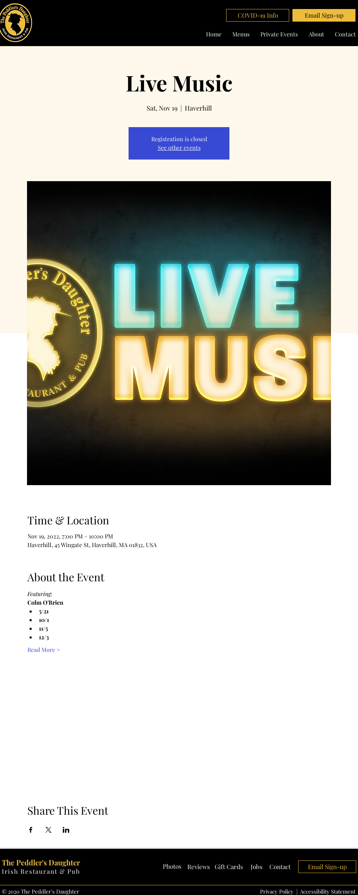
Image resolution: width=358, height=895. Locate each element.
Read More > (43, 649)
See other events (179, 147)
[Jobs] (257, 867)
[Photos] (172, 866)
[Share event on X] (48, 830)
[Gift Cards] (229, 867)
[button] (323, 15)
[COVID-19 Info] (257, 15)
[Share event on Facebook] (30, 830)
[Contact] (280, 867)
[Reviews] (198, 867)
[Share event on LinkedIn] (66, 830)
